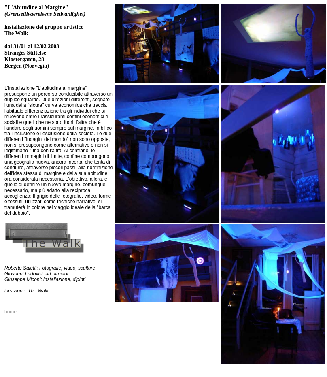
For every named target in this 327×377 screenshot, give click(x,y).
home (10, 312)
